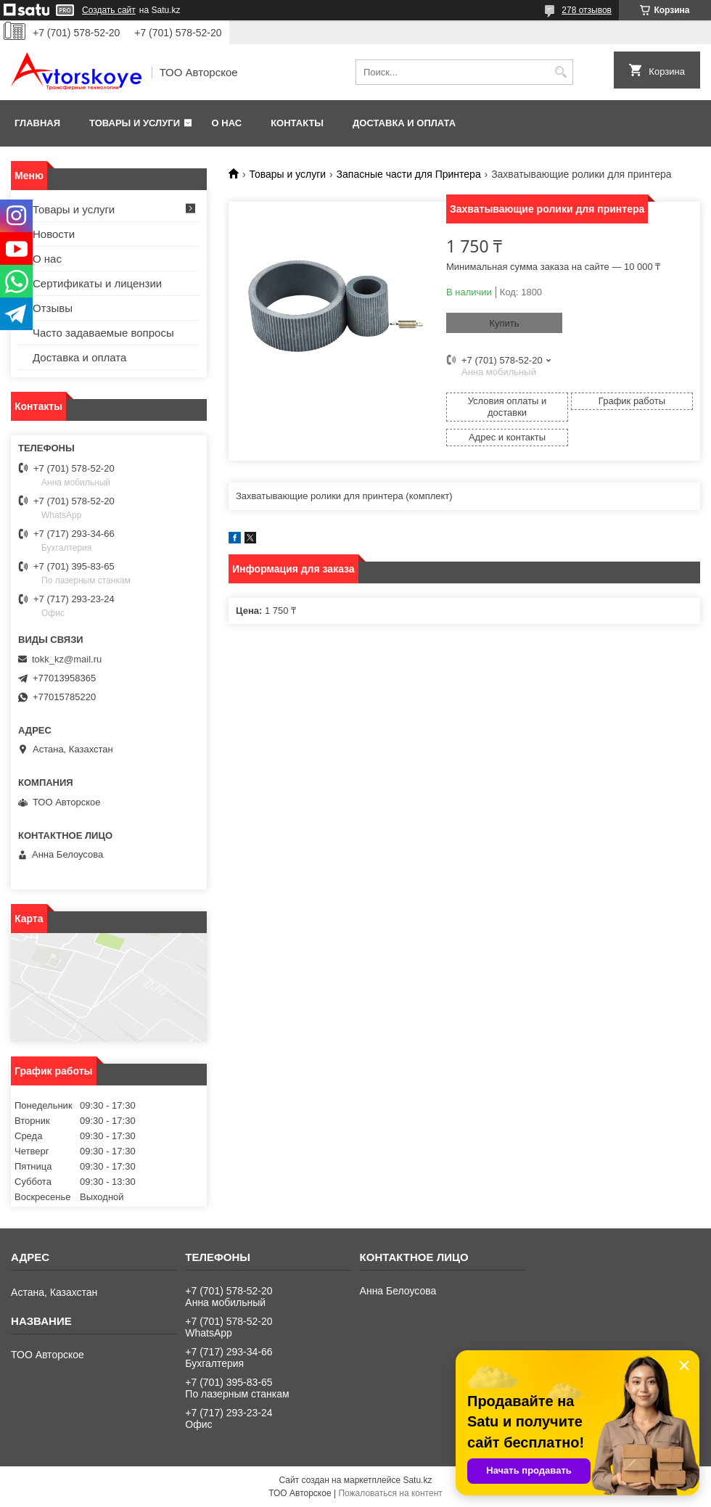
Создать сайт (109, 10)
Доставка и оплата (404, 123)
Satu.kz (417, 1480)
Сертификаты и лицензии (97, 283)
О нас (227, 123)
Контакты (297, 123)
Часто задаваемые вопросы (103, 333)
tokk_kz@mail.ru (67, 659)
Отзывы (53, 308)
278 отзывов (587, 10)
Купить (504, 323)
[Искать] (560, 72)
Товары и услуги (134, 123)
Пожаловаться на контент (390, 1493)
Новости (54, 234)
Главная (37, 123)
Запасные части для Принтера (409, 174)
